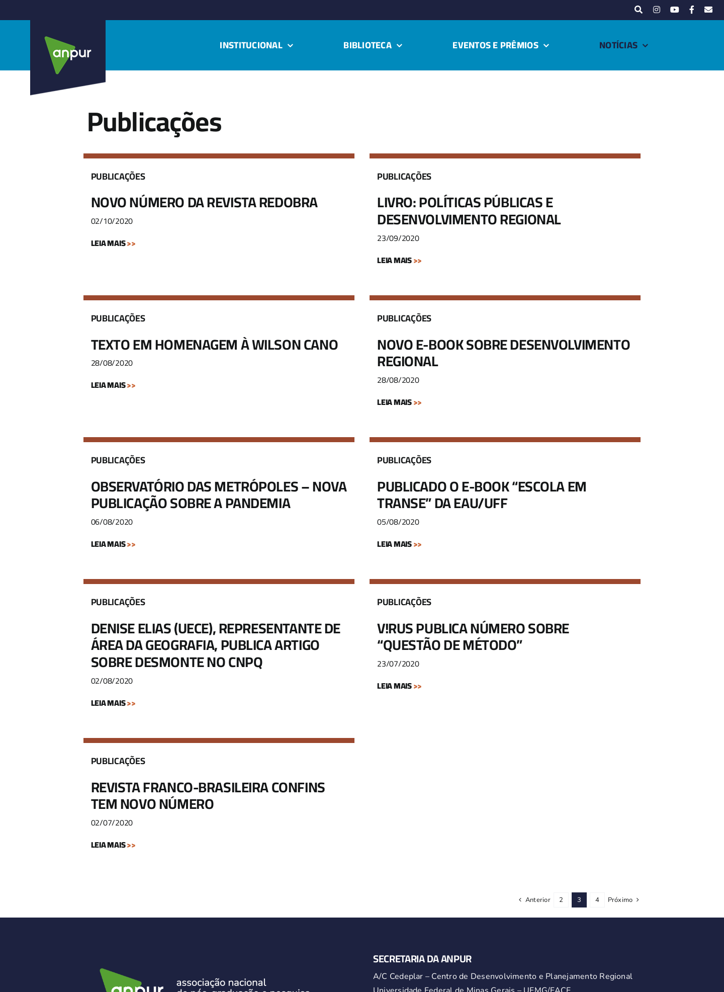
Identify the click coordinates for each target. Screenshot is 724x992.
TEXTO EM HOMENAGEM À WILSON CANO (214, 345)
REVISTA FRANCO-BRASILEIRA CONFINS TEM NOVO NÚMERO (208, 795)
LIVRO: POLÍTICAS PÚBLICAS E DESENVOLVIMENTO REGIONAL (469, 210)
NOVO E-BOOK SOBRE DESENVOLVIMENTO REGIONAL (503, 353)
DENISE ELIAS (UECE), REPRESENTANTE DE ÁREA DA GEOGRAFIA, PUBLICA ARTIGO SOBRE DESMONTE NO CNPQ (215, 645)
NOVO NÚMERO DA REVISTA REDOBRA (204, 202)
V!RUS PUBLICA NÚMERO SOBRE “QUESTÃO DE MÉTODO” (473, 636)
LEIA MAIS (113, 243)
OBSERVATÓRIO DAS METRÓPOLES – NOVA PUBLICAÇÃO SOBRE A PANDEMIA (219, 495)
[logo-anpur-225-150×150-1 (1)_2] (68, 24)
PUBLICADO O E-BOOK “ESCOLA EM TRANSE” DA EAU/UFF (482, 495)
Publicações (118, 176)
